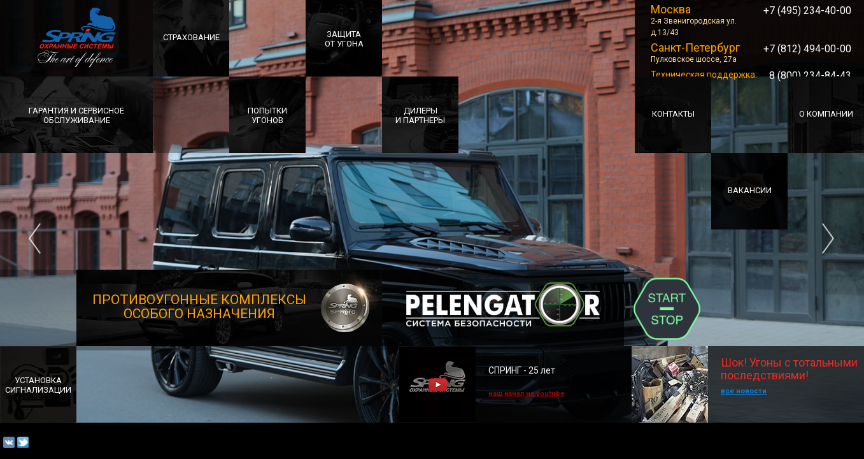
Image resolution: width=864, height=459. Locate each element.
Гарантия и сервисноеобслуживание (76, 115)
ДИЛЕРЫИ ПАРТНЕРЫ (420, 115)
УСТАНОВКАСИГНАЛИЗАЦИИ (38, 385)
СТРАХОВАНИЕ (191, 37)
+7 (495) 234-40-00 (807, 10)
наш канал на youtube (526, 394)
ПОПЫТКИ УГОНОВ (267, 115)
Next (828, 229)
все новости (744, 391)
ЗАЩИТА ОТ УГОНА (344, 38)
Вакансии (750, 190)
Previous (35, 229)
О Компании (826, 114)
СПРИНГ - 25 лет (521, 370)
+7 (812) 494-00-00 (807, 49)
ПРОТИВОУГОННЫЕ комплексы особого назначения (200, 306)
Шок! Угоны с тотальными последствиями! (745, 364)
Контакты (673, 114)
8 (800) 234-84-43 (810, 75)
